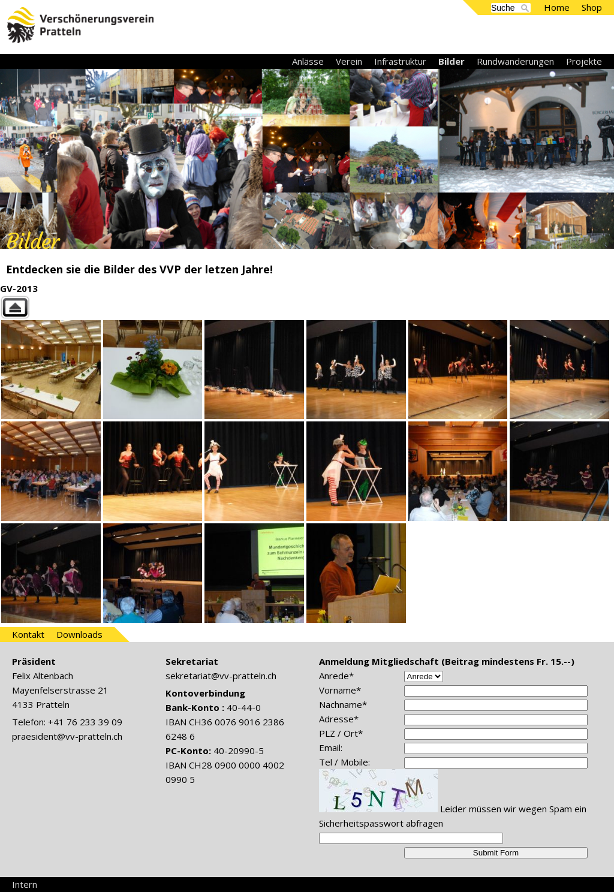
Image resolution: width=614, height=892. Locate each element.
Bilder (451, 61)
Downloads (79, 634)
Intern (24, 884)
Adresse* (339, 719)
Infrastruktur (400, 61)
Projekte (584, 61)
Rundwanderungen (515, 61)
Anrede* (336, 676)
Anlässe (308, 61)
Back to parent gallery (307, 307)
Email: (330, 748)
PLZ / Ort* (341, 733)
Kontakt (28, 634)
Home (557, 7)
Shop (592, 7)
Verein (349, 61)
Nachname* (343, 704)
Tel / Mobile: (344, 762)
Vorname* (340, 690)
